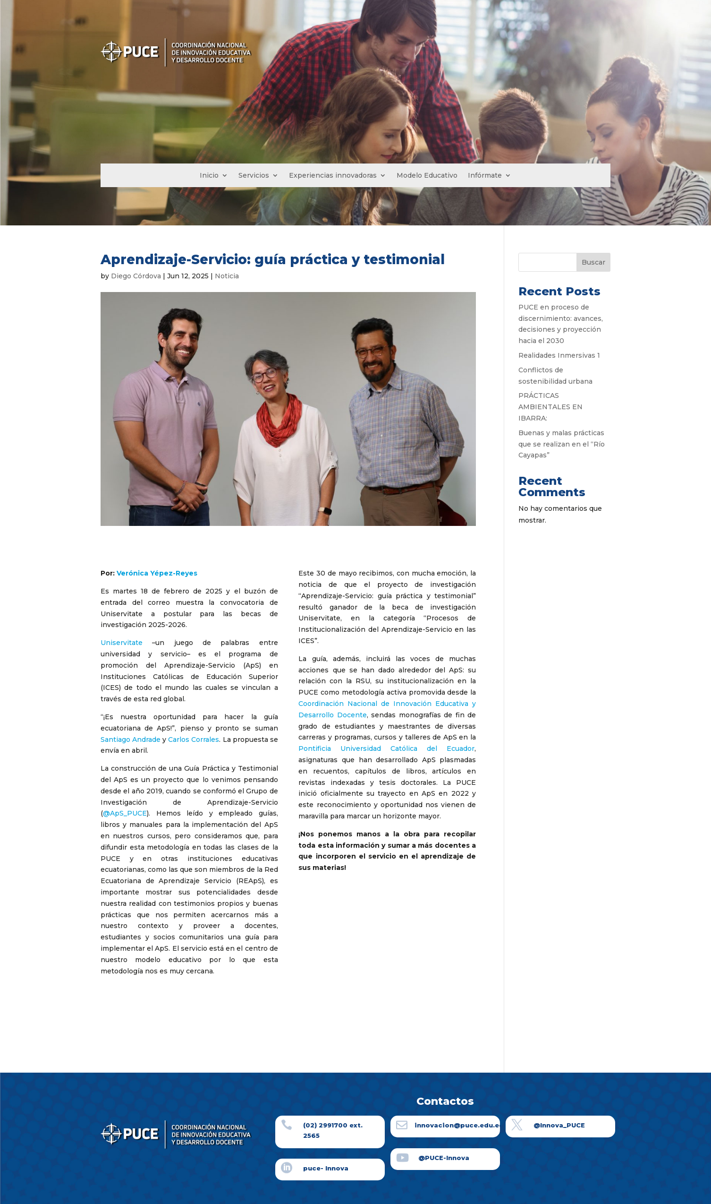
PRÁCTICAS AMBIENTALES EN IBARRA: (550, 406)
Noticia (227, 276)
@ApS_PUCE (125, 813)
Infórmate (485, 176)
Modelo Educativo (427, 176)
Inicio (209, 176)
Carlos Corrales (193, 739)
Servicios (253, 176)
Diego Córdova (136, 276)
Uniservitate (122, 642)
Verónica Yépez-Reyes (157, 573)
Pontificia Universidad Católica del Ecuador (386, 748)
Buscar (593, 262)
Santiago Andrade (131, 739)
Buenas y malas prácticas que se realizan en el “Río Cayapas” (561, 444)
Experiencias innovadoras (333, 176)
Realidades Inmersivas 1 (559, 355)
